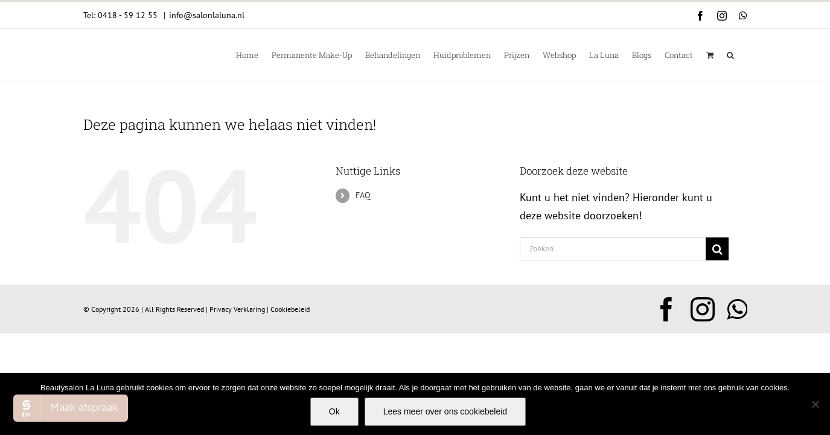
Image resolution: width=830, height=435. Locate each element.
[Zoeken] (717, 248)
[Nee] (815, 404)
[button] (743, 54)
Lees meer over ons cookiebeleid (445, 411)
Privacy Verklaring (237, 309)
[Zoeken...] (613, 248)
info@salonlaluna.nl (206, 15)
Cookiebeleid (290, 309)
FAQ (363, 195)
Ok (334, 411)
